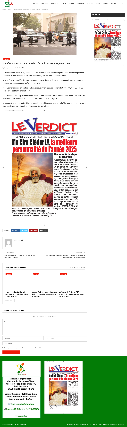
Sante (98, 4)
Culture (90, 4)
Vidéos (113, 4)
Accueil (35, 4)
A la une (6, 59)
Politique (54, 4)
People (71, 4)
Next (12, 300)
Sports (105, 4)
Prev (7, 300)
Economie (80, 4)
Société (63, 4)
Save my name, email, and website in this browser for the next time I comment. (26, 348)
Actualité (44, 4)
